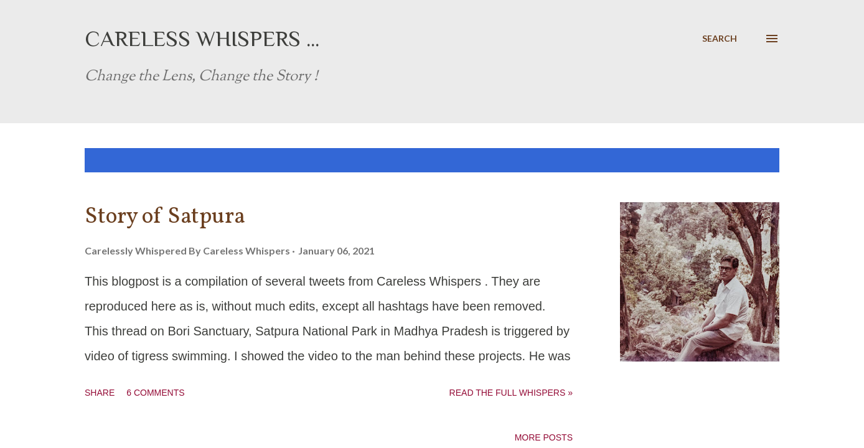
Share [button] (100, 393)
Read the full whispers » (511, 393)
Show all (747, 160)
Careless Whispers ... (202, 38)
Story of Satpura (165, 217)
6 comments (155, 393)
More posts (544, 437)
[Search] (719, 38)
